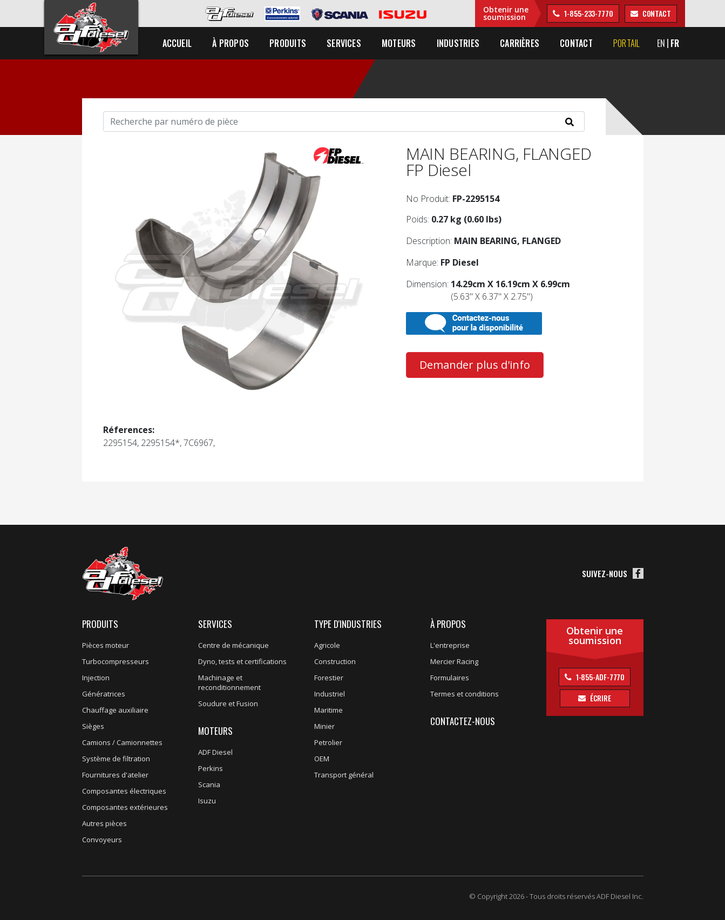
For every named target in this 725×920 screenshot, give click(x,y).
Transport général (344, 775)
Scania (209, 784)
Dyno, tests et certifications (242, 661)
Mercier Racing (454, 661)
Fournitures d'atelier (115, 775)
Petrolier (328, 742)
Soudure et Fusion (228, 703)
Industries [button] (458, 43)
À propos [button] (230, 43)
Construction (335, 661)
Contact (576, 43)
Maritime (328, 710)
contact (656, 13)
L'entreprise (450, 645)
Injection (96, 677)
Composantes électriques (124, 791)
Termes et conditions (464, 694)
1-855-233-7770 (588, 13)
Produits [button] (287, 43)
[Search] (344, 121)
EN (661, 43)
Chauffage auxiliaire (115, 710)
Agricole (327, 645)
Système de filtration (116, 758)
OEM (321, 758)
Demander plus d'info (474, 364)
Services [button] (344, 43)
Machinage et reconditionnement (229, 682)
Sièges (93, 726)
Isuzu (207, 801)
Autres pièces (104, 823)
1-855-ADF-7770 (599, 676)
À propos (448, 624)
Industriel (329, 694)
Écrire (599, 697)
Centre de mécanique (233, 645)
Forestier (328, 677)
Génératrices (103, 694)
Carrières (519, 43)
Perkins (210, 768)
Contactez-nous (462, 721)
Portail (626, 43)
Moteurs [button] (399, 43)
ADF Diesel (215, 752)
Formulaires (449, 677)
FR (674, 43)
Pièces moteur (105, 645)
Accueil (177, 43)
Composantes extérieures (125, 807)
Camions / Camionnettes (122, 742)
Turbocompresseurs (115, 661)
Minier (324, 726)
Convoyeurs (102, 839)
